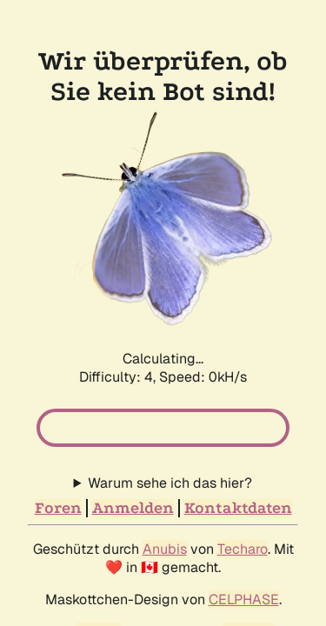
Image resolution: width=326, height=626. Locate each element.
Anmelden (133, 434)
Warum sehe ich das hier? (170, 409)
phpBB (99, 558)
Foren (58, 434)
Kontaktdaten (238, 434)
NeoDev (248, 558)
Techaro (242, 475)
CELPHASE (244, 525)
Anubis (165, 475)
